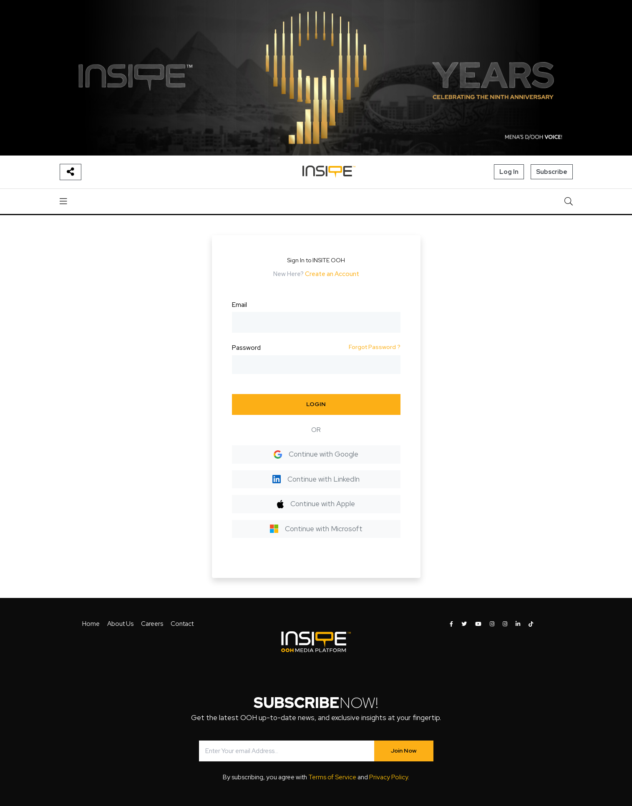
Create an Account (332, 274)
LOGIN (316, 404)
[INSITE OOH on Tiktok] (531, 624)
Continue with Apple (316, 503)
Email (239, 305)
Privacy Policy (388, 777)
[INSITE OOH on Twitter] (464, 624)
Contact (182, 624)
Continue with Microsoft (316, 528)
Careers (152, 624)
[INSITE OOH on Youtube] (478, 624)
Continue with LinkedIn (316, 479)
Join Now (404, 750)
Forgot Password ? (374, 347)
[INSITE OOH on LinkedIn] (518, 624)
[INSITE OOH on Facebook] (451, 624)
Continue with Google (316, 454)
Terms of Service (332, 777)
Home (91, 624)
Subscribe (551, 172)
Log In (509, 172)
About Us (120, 624)
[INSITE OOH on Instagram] (492, 624)
